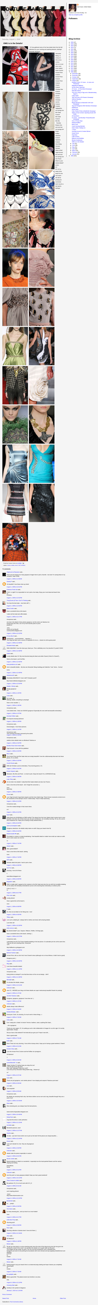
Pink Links (9, 895)
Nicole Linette (10, 1158)
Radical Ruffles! (76, 122)
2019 (72, 54)
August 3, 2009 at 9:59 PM (14, 1225)
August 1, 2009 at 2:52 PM (14, 743)
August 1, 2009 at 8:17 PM (14, 892)
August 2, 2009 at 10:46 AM (14, 1114)
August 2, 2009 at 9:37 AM (14, 1075)
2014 (72, 63)
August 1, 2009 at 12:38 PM (14, 651)
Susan (8, 1141)
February (75, 152)
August (74, 80)
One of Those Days (77, 121)
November (75, 75)
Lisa (8, 1086)
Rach (8, 1228)
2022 (72, 49)
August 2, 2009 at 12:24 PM (14, 1138)
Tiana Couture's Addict (13, 1180)
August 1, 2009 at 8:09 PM (14, 879)
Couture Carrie (24, 9)
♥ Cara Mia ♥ (10, 636)
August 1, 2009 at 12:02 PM (14, 597)
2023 (72, 47)
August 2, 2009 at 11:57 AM (14, 1130)
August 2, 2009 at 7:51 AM (14, 1038)
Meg (8, 963)
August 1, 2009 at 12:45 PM (14, 661)
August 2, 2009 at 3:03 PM (14, 1148)
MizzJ (8, 753)
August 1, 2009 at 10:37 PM (14, 936)
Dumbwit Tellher (11, 716)
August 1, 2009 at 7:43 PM (14, 857)
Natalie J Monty (11, 686)
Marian (9, 1244)
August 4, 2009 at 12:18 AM (14, 1233)
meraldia (9, 1125)
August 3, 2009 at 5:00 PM (14, 1206)
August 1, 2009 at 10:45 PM (14, 961)
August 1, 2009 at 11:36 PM (14, 977)
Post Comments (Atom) (16, 1302)
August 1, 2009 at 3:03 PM (14, 751)
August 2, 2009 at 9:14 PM (14, 1169)
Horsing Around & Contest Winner (81, 131)
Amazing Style (11, 1285)
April (73, 149)
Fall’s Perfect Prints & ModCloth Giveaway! (84, 111)
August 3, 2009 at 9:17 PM (14, 1217)
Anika (8, 1020)
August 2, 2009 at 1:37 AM (14, 1001)
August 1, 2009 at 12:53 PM (14, 683)
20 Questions (75, 116)
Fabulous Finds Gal (12, 589)
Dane (8, 1103)
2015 (72, 61)
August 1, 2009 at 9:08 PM (14, 906)
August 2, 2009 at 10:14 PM (14, 1178)
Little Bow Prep (11, 1219)
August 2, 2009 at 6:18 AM (14, 1009)
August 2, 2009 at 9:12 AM (14, 1046)
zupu (8, 1078)
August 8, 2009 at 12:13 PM (14, 1282)
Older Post (63, 1298)
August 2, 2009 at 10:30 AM (14, 1100)
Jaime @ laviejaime (12, 825)
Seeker (9, 846)
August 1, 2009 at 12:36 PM (14, 643)
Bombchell (10, 1201)
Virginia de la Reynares (13, 572)
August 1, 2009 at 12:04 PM (14, 606)
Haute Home (75, 133)
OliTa (8, 860)
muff (19, 565)
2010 (72, 70)
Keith (8, 1041)
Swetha (9, 1133)
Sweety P (9, 581)
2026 (72, 42)
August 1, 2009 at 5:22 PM (14, 812)
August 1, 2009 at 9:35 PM (14, 914)
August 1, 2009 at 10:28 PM (14, 925)
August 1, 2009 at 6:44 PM (14, 831)
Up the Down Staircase (78, 87)
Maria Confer (10, 608)
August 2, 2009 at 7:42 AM (14, 1017)
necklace (23, 565)
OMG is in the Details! (78, 142)
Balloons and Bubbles (78, 138)
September (75, 79)
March (74, 150)
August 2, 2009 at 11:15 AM (14, 1122)
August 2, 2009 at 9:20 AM (14, 1060)
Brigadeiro (9, 881)
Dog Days (74, 135)
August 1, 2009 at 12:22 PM (14, 633)
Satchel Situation (76, 99)
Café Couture (75, 136)
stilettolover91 (10, 675)
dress (16, 565)
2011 (72, 68)
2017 (72, 58)
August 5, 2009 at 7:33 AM (14, 1271)
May (73, 147)
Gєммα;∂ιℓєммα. (11, 1012)
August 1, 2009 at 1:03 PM (14, 693)
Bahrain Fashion (11, 952)
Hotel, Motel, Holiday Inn (78, 128)
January (74, 154)
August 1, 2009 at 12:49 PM (14, 672)
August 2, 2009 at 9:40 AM (14, 1083)
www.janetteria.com (12, 664)
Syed (8, 815)
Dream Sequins (11, 771)
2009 (72, 72)
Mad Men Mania (76, 90)
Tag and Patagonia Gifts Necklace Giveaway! (84, 106)
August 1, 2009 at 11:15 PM (14, 969)
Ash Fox (9, 868)
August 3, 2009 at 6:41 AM (14, 1186)
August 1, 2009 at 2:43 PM (14, 735)
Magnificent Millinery (77, 85)
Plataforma (75, 107)
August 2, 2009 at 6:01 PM (14, 1156)
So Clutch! (75, 101)
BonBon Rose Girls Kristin (14, 745)
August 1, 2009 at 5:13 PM (14, 801)
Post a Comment (7, 1294)
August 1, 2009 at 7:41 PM (14, 843)
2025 (72, 44)
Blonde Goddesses (77, 140)
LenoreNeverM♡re (12, 1062)
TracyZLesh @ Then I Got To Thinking (17, 600)
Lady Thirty (10, 779)
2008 (72, 156)
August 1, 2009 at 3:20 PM (14, 760)
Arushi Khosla (10, 763)
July (73, 143)
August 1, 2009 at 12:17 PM (14, 616)
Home (34, 1298)
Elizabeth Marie (11, 645)
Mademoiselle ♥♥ (11, 833)
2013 (72, 65)
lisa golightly (10, 1274)
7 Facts (74, 129)
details (13, 565)
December (75, 73)
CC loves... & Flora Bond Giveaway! (82, 89)
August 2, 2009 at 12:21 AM (14, 985)
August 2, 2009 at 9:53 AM (14, 1091)
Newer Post (5, 1298)
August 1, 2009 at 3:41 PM (14, 768)
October (74, 77)
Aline (8, 1236)
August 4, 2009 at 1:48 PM (14, 1241)
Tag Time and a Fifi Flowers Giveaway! (82, 97)
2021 (72, 51)
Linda (8, 695)
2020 (72, 52)
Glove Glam (75, 109)
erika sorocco (10, 928)
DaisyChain (10, 1117)
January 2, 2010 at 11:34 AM (14, 1290)
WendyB (9, 979)
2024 (72, 45)
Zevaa (8, 794)
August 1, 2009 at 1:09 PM (14, 721)
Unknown (9, 987)
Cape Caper (75, 95)
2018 (72, 56)
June (73, 145)
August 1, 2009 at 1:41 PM (14, 729)
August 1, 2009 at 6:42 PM (14, 823)
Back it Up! (75, 124)
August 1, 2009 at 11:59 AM (14, 579)
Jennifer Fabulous (12, 995)
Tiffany (8, 917)
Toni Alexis (10, 1209)
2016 (72, 59)
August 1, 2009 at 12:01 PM (14, 587)
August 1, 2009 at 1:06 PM (14, 705)
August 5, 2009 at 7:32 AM (14, 1259)
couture (9, 565)
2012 (72, 66)
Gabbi (8, 653)
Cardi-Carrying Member (78, 126)
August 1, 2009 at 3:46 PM (14, 776)
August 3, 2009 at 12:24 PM (14, 1198)
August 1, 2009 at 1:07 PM (14, 713)
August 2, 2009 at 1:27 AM (14, 993)
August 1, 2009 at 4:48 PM (14, 791)
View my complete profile (75, 14)
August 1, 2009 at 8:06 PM (14, 865)
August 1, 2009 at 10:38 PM (14, 950)
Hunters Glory (10, 1049)
